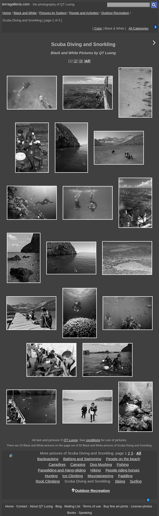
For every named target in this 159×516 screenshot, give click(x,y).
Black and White (25, 13)
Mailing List (72, 506)
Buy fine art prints (116, 506)
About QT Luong (41, 506)
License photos (141, 506)
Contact (21, 506)
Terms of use (92, 506)
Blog (58, 506)
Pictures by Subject (52, 13)
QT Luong (71, 440)
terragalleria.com (16, 4)
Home (6, 13)
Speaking (85, 513)
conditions (93, 440)
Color (98, 28)
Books (71, 513)
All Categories (138, 28)
